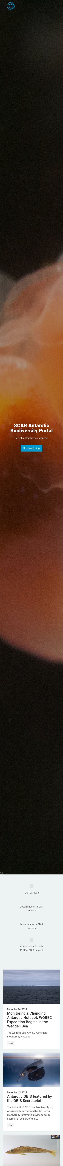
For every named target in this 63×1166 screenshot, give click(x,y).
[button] (57, 6)
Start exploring (31, 448)
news (11, 1043)
